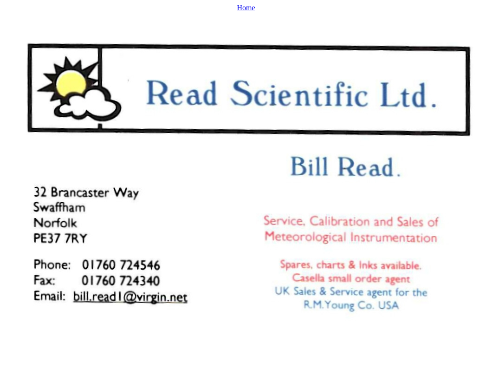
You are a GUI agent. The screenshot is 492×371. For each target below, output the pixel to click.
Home (246, 8)
